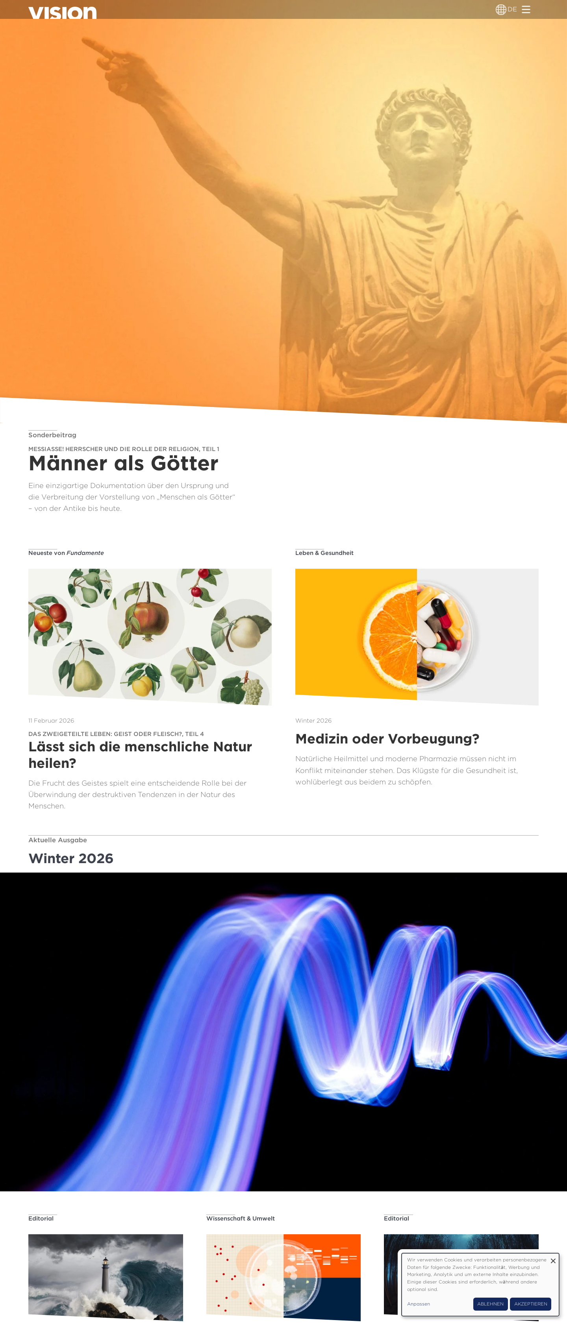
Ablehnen (490, 1304)
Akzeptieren (530, 1304)
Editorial (41, 1218)
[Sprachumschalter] (501, 9)
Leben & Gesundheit (324, 553)
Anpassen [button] (418, 1304)
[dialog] (480, 1284)
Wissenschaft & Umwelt (240, 1218)
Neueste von (66, 553)
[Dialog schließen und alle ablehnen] (553, 1258)
